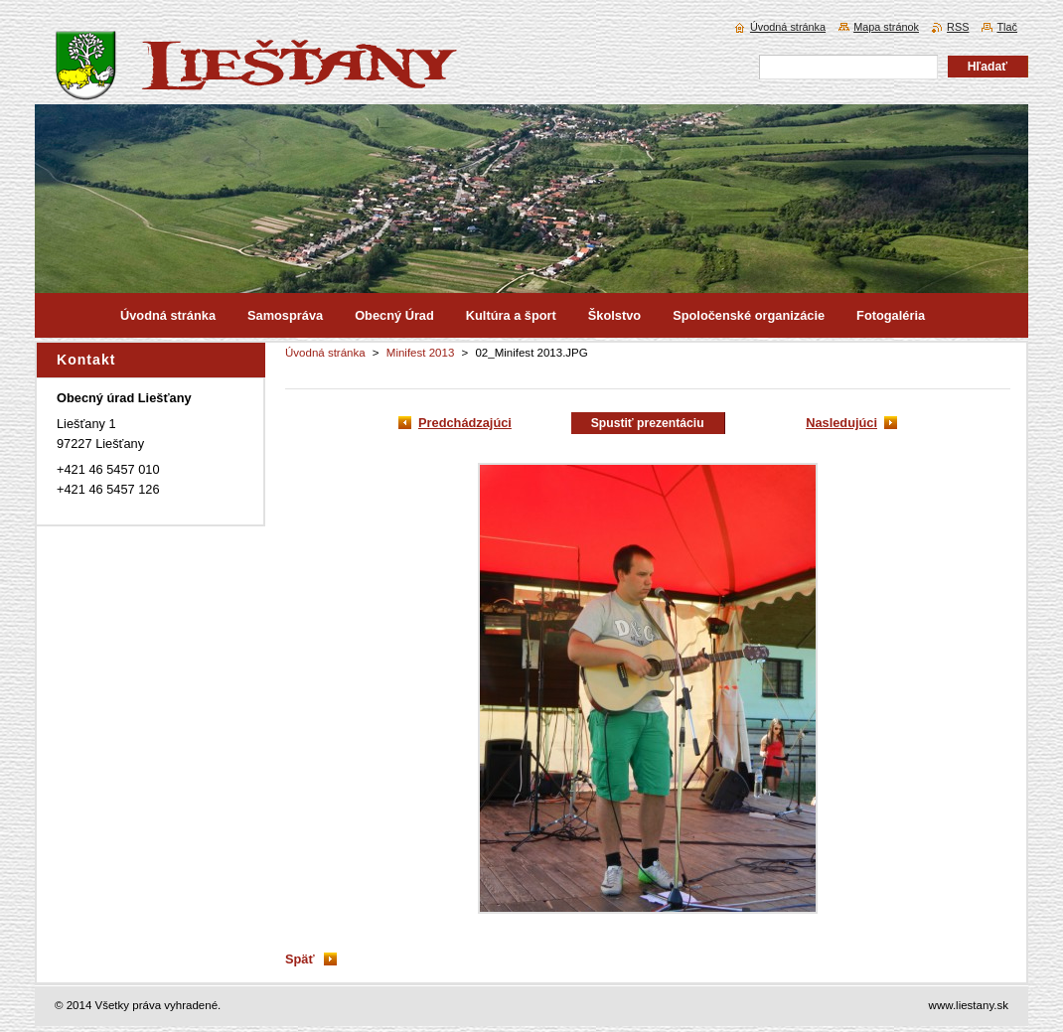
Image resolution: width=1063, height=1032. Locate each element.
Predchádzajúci (465, 422)
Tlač (1006, 27)
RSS (958, 27)
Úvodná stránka (325, 353)
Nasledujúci (841, 422)
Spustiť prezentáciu (647, 423)
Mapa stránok (886, 27)
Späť (300, 959)
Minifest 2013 (420, 353)
